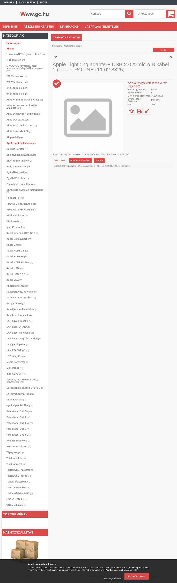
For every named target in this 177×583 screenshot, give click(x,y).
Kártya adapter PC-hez (21, 297)
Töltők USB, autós (18, 475)
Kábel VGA (14, 280)
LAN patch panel (17, 344)
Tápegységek (15, 452)
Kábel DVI (13, 244)
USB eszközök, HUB (19, 493)
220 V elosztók (16, 76)
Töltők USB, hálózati (19, 470)
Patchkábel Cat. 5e (19, 411)
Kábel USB (14, 268)
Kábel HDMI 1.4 (17, 250)
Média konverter (16, 362)
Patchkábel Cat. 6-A (19, 423)
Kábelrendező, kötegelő (21, 291)
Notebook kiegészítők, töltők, (24, 387)
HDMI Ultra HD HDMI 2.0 (21, 209)
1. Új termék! (15, 60)
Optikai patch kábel (19, 405)
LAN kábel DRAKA (18, 326)
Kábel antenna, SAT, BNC (22, 233)
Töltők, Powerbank (18, 481)
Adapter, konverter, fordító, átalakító (21, 106)
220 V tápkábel (17, 82)
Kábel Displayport (18, 239)
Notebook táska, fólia (20, 393)
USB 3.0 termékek (17, 487)
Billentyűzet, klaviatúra (21, 154)
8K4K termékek (16, 93)
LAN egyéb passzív (19, 321)
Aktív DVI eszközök (18, 119)
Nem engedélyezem (113, 578)
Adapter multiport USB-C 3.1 (24, 99)
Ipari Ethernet (15, 227)
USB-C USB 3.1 (16, 499)
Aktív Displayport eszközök (23, 113)
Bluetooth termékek (19, 160)
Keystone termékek (19, 315)
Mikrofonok (14, 367)
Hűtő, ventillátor (17, 215)
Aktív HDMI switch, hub (21, 125)
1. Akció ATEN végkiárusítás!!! (25, 54)
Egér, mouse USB (18, 166)
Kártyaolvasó (15, 303)
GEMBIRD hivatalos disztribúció (24, 191)
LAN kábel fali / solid (20, 332)
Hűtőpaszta (14, 221)
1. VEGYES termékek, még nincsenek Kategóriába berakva (24, 68)
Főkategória (57, 46)
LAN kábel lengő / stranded (23, 338)
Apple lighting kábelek (21, 143)
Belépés (9, 2)
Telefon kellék (16, 458)
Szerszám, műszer (18, 446)
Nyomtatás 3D (16, 399)
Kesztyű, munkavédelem (22, 309)
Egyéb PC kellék (17, 178)
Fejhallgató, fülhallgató (21, 184)
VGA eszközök (16, 505)
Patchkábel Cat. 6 (18, 417)
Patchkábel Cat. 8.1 (18, 434)
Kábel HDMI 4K (16, 256)
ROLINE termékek (17, 440)
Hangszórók (15, 198)
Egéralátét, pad (16, 172)
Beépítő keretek (17, 149)
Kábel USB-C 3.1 (17, 274)
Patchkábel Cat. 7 (17, 429)
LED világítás (15, 356)
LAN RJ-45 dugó (17, 350)
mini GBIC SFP (16, 373)
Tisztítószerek (16, 464)
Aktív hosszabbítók (18, 131)
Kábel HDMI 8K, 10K (19, 262)
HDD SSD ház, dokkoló (21, 203)
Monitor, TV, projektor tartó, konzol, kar (22, 380)
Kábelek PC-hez (17, 285)
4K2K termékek (16, 88)
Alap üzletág (14, 137)
